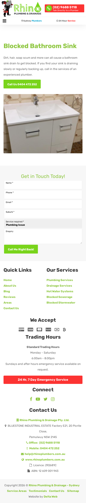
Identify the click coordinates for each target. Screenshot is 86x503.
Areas (8, 302)
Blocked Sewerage (59, 297)
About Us (10, 285)
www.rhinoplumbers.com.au (43, 459)
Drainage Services (59, 285)
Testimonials (38, 491)
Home (8, 280)
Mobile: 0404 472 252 (43, 448)
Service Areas (17, 491)
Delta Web (50, 496)
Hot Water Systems (60, 291)
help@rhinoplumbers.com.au (43, 454)
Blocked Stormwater (61, 302)
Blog (7, 291)
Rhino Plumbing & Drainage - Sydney (54, 485)
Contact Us (11, 308)
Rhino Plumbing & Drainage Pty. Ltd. (43, 420)
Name (9, 183)
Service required (15, 222)
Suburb (10, 212)
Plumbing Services (60, 280)
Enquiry (9, 231)
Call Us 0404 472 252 (22, 84)
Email (9, 202)
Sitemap (73, 491)
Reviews (10, 297)
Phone (10, 193)
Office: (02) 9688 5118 (43, 442)
